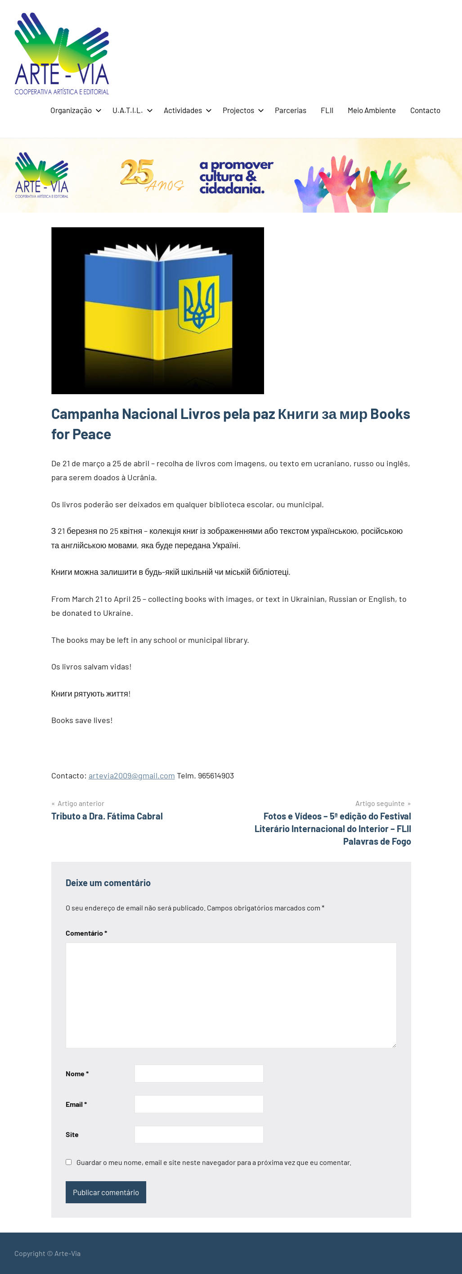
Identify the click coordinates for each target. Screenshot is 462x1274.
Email (76, 1104)
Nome (77, 1073)
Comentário (86, 932)
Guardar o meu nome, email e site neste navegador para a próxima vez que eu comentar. (213, 1162)
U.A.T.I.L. (130, 109)
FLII (327, 109)
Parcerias (290, 109)
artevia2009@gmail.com (132, 775)
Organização (74, 109)
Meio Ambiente (372, 109)
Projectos (241, 109)
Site (72, 1134)
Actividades (186, 109)
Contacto (425, 109)
